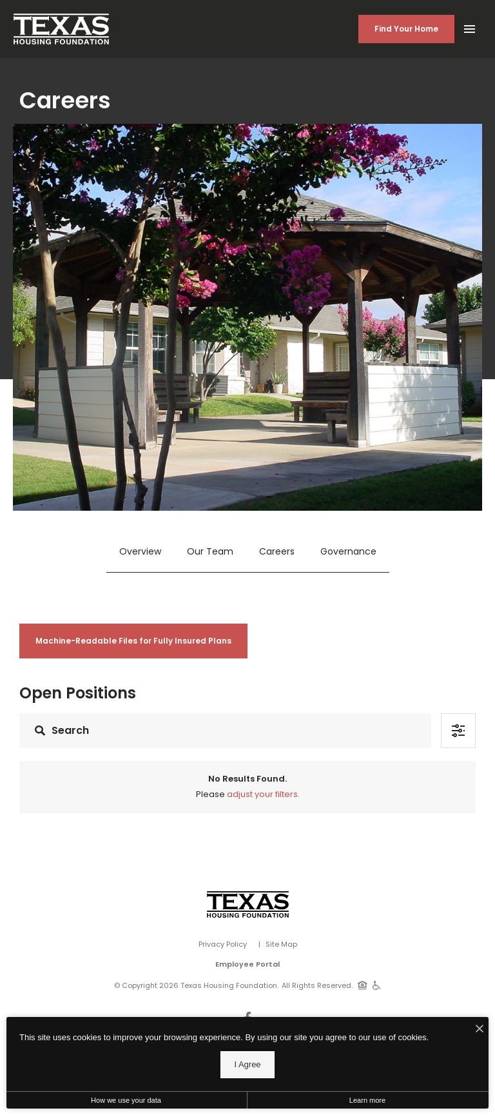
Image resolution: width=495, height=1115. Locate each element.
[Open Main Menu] (469, 26)
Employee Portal (247, 964)
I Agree (247, 1064)
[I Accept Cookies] (479, 1030)
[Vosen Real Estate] (247, 904)
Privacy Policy (223, 944)
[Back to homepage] (61, 29)
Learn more (367, 1100)
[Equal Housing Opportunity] (362, 985)
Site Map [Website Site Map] (281, 944)
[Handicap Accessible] (377, 985)
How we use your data (126, 1100)
